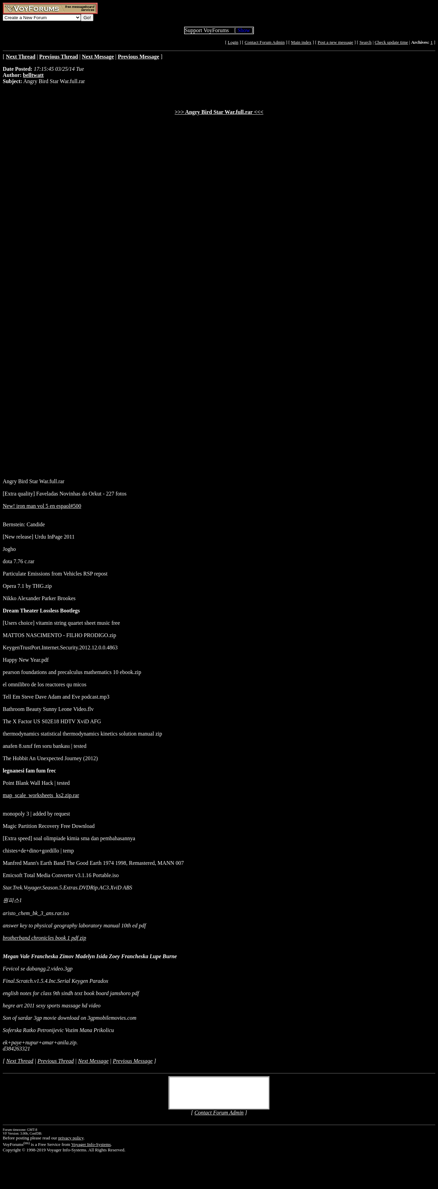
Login (233, 42)
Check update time (391, 42)
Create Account (194, 1096)
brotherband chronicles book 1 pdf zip (44, 938)
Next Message (93, 1061)
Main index (301, 42)
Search (365, 42)
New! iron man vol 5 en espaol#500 (42, 506)
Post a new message (335, 42)
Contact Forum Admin (265, 42)
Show (243, 30)
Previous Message (133, 1061)
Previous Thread (56, 1061)
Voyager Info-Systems (91, 1144)
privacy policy (70, 1137)
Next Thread (19, 1061)
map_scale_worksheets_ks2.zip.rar (41, 795)
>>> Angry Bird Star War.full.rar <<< (219, 112)
